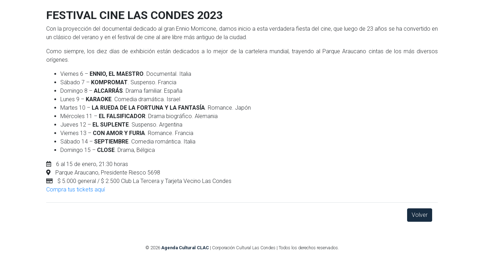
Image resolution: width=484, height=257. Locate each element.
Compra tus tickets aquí (75, 189)
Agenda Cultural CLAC (185, 247)
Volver (420, 215)
